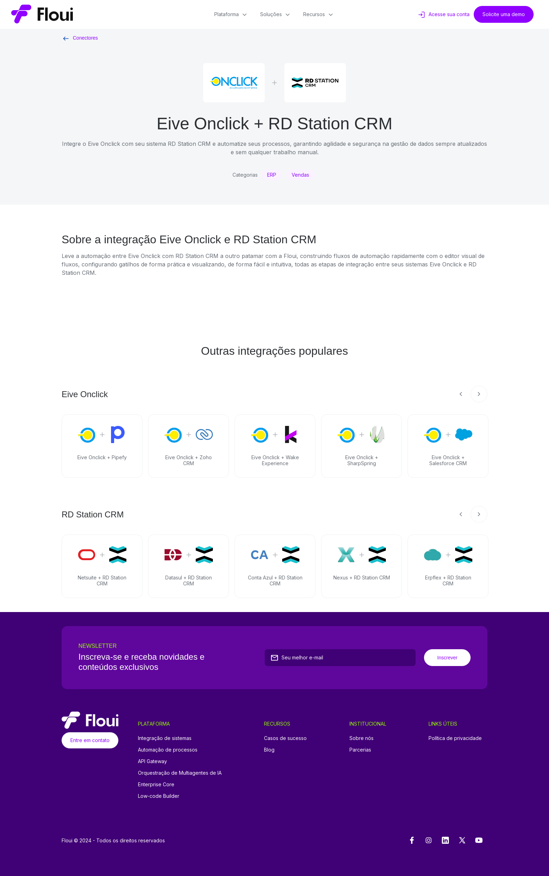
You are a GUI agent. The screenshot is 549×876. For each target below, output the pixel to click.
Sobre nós (361, 738)
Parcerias (360, 750)
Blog (269, 750)
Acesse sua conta (443, 15)
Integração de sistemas (165, 738)
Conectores (80, 38)
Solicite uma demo (503, 14)
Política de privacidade (455, 738)
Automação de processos (167, 750)
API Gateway (152, 761)
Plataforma (231, 15)
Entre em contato (90, 740)
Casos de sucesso (285, 738)
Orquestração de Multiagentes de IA (180, 773)
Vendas (300, 175)
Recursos (319, 15)
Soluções (276, 15)
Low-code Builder (158, 796)
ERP (271, 175)
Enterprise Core (156, 784)
